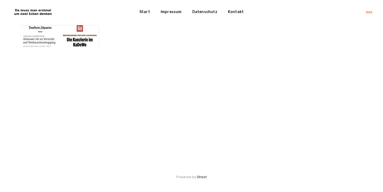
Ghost (202, 177)
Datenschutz (204, 12)
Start (144, 12)
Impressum (171, 12)
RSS (369, 12)
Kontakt (236, 12)
